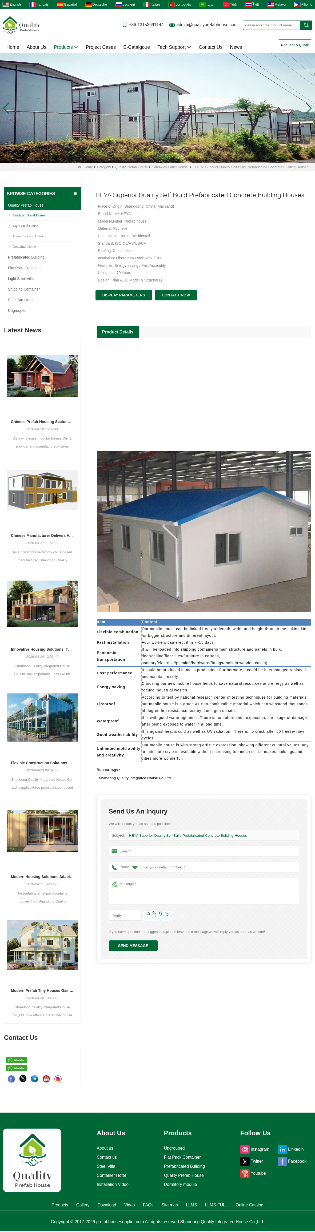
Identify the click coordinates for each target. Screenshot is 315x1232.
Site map (178, 1206)
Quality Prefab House (131, 167)
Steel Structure (20, 300)
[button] (151, 156)
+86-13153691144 (146, 24)
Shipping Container (24, 289)
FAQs (147, 1206)
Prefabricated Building (26, 257)
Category (104, 167)
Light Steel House (23, 226)
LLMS (209, 1206)
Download (86, 1206)
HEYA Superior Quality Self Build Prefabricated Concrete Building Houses (185, 836)
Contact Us (210, 47)
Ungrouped (17, 310)
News (236, 47)
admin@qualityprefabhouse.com (207, 24)
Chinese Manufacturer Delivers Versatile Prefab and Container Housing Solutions (42, 535)
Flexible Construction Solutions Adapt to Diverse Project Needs (42, 763)
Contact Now (176, 295)
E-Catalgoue (136, 47)
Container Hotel (109, 1175)
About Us (36, 47)
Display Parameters (123, 295)
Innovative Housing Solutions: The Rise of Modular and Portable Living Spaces (42, 649)
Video (119, 1206)
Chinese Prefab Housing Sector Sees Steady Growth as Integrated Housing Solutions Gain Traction (42, 422)
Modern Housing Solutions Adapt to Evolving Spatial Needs (42, 877)
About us (102, 1148)
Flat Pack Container (24, 268)
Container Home (22, 246)
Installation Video (111, 1184)
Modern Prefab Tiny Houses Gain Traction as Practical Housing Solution (42, 990)
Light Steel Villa (21, 278)
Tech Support (174, 47)
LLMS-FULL (244, 1206)
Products (66, 47)
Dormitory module (181, 1184)
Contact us (104, 1157)
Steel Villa (103, 1166)
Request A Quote (295, 45)
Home (12, 47)
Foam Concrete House (26, 236)
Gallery (52, 1206)
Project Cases (101, 47)
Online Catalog (289, 1206)
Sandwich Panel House (170, 167)
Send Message (133, 946)
